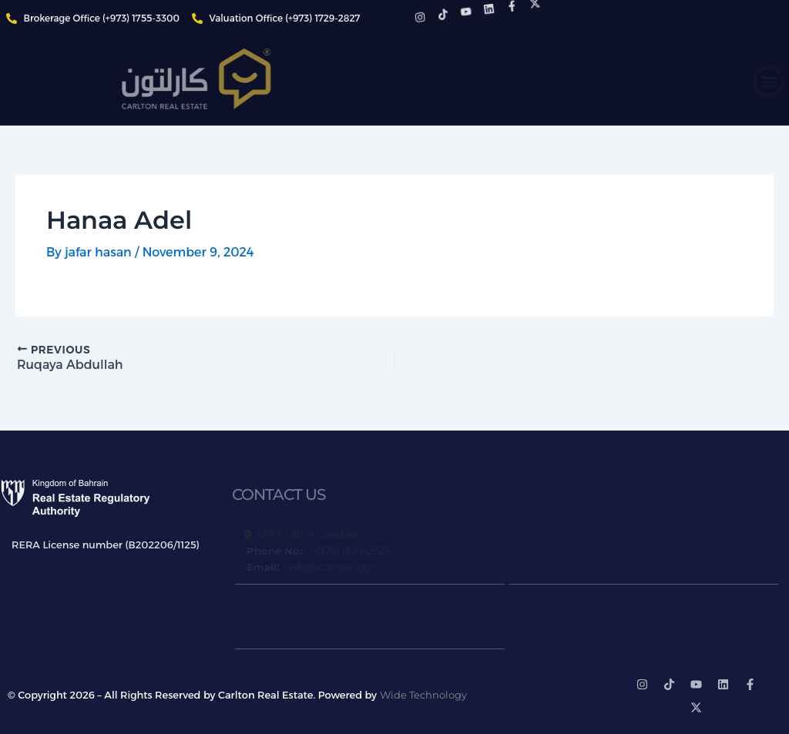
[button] (768, 81)
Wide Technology (423, 695)
